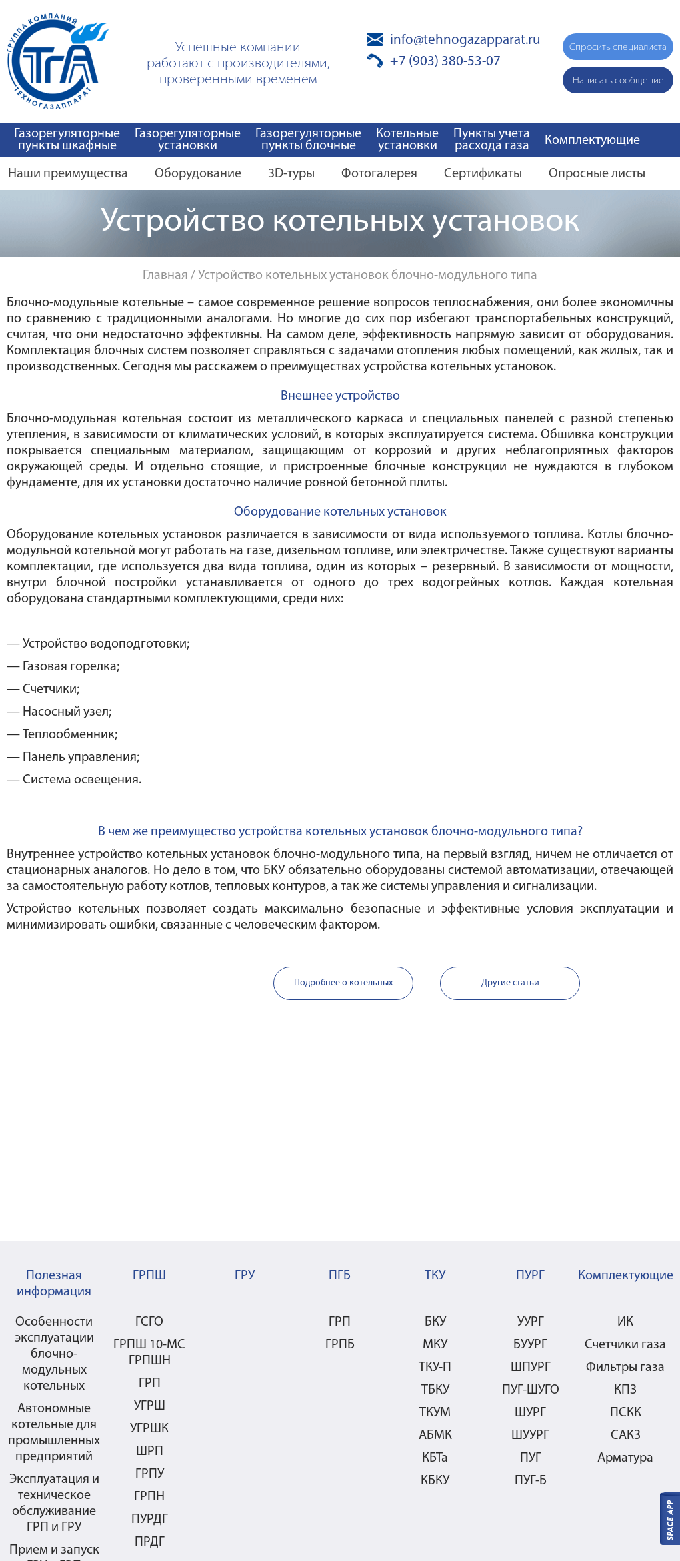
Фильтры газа (625, 1367)
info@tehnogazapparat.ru (465, 40)
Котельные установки (407, 140)
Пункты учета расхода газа (491, 140)
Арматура (625, 1458)
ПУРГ (530, 1276)
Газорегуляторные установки (188, 140)
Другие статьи (510, 983)
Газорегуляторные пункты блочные (308, 140)
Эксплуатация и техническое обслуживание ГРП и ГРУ (54, 1503)
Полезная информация (54, 1284)
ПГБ (340, 1276)
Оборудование (198, 174)
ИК (625, 1322)
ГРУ (245, 1276)
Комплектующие (592, 140)
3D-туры (291, 174)
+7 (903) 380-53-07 (445, 62)
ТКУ (435, 1276)
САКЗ (626, 1435)
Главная (165, 275)
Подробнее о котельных (343, 983)
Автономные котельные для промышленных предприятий (54, 1433)
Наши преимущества (68, 174)
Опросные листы (597, 174)
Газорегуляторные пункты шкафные (67, 140)
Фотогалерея (379, 174)
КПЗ (625, 1390)
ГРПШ (149, 1276)
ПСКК (625, 1413)
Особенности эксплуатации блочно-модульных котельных (54, 1354)
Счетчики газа (625, 1345)
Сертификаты (483, 174)
